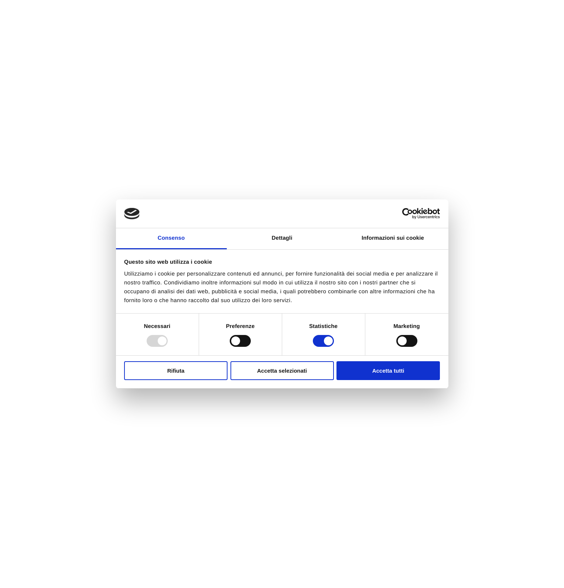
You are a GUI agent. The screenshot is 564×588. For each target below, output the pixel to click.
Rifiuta (176, 371)
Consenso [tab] (171, 238)
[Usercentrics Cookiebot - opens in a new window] (407, 213)
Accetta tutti (388, 371)
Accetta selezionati (282, 371)
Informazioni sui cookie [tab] (393, 238)
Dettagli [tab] (282, 238)
